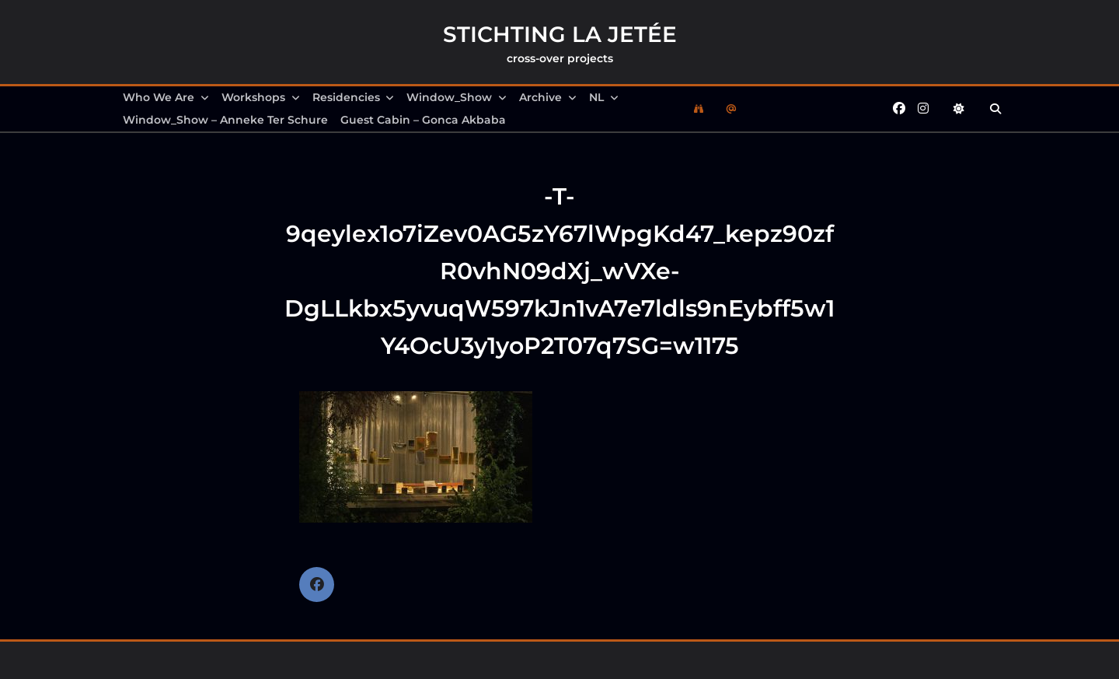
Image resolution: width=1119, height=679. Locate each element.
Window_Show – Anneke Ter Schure (225, 120)
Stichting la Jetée (560, 34)
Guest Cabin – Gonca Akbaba (423, 120)
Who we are (166, 97)
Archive (548, 97)
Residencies (353, 97)
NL (604, 97)
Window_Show (456, 97)
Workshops (260, 97)
